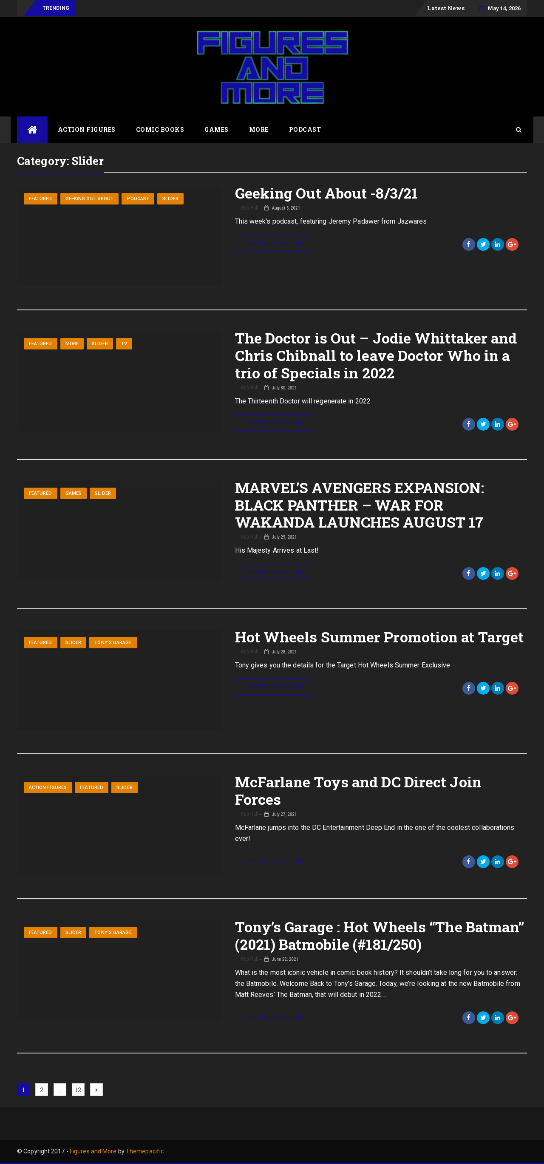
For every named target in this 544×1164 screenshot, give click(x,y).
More (259, 129)
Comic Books (160, 129)
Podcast (305, 129)
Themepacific (145, 1151)
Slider (170, 199)
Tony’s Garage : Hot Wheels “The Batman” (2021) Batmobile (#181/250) (380, 935)
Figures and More (93, 1151)
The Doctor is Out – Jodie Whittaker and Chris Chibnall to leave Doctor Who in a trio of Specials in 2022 (376, 355)
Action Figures (87, 129)
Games (216, 129)
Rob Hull (249, 208)
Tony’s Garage (112, 642)
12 (80, 1088)
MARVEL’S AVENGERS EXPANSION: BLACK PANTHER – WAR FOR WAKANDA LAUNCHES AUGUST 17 (359, 505)
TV (124, 343)
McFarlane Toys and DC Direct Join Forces (358, 790)
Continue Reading (273, 243)
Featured (40, 199)
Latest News (446, 8)
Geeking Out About (89, 199)
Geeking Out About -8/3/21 (326, 192)
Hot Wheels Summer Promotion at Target (379, 636)
